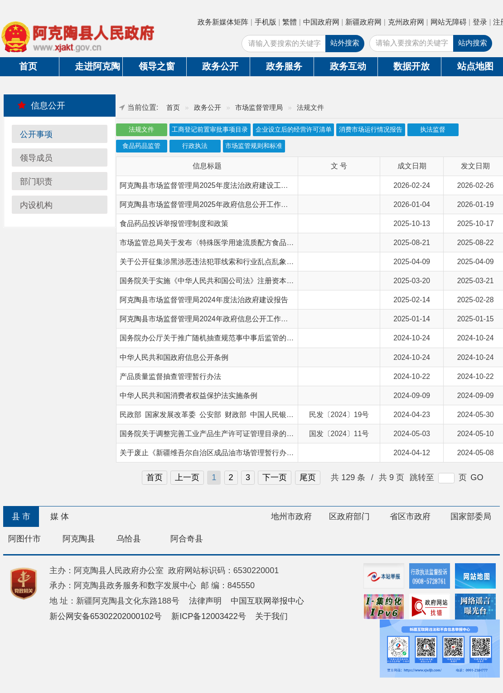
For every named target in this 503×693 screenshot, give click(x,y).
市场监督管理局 (259, 107)
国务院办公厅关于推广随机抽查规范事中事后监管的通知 (210, 338)
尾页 (308, 477)
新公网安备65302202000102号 (105, 616)
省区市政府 (410, 516)
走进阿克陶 (97, 66)
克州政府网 (406, 22)
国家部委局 (470, 516)
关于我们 (271, 616)
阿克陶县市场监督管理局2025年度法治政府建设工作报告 (211, 185)
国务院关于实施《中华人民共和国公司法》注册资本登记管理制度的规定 (236, 281)
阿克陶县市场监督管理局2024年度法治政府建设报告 (204, 300)
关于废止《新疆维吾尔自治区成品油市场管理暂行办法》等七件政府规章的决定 (246, 453)
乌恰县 (128, 538)
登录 (480, 22)
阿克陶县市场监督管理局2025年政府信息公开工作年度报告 (215, 204)
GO (476, 477)
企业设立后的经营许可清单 (294, 129)
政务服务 (284, 66)
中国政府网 (321, 22)
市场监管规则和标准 (253, 146)
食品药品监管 (141, 146)
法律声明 (205, 600)
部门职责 (36, 181)
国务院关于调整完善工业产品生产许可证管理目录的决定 (210, 433)
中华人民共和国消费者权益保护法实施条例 (188, 395)
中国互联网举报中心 (267, 600)
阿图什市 (24, 538)
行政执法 (195, 146)
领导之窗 (157, 66)
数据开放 (411, 66)
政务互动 (348, 66)
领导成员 (36, 157)
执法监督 (432, 129)
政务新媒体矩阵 (223, 22)
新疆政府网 (363, 22)
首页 (173, 107)
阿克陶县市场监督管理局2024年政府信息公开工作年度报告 (215, 319)
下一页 (274, 477)
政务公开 (220, 66)
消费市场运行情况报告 (370, 129)
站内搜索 (472, 43)
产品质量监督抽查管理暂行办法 (170, 376)
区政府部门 (349, 516)
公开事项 (36, 134)
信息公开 (41, 105)
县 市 (21, 516)
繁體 (289, 22)
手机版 (265, 22)
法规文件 (141, 129)
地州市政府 (291, 516)
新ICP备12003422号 (208, 616)
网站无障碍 (448, 22)
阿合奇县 (186, 538)
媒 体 (59, 516)
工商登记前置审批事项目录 (210, 129)
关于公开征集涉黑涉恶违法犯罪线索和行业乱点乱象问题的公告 (221, 261)
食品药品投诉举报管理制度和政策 (174, 223)
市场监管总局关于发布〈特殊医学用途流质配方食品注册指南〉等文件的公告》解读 (254, 242)
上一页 (187, 477)
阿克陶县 (79, 538)
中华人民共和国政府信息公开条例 (174, 357)
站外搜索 (344, 43)
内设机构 (36, 205)
